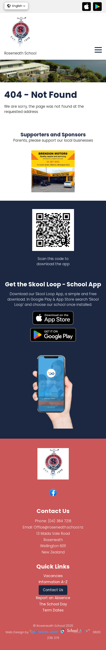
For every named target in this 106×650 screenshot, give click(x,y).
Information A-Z (53, 581)
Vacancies (53, 575)
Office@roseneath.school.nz (58, 527)
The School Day (53, 604)
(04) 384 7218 (59, 520)
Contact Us (53, 589)
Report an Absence (53, 597)
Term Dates (53, 610)
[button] (16, 6)
